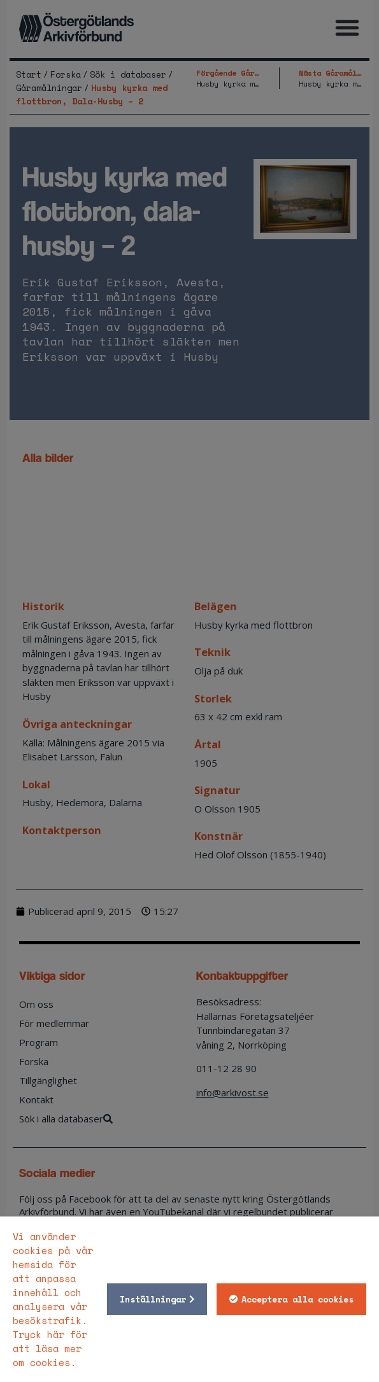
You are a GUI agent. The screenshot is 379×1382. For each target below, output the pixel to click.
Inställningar (153, 1299)
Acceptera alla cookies (297, 1299)
